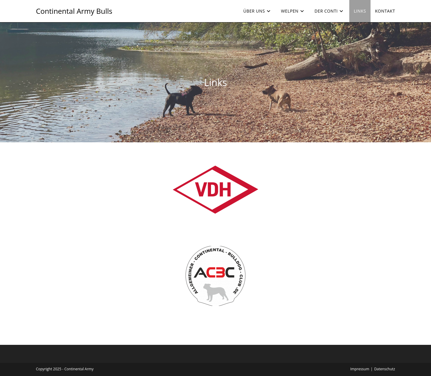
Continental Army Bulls (74, 11)
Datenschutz (384, 369)
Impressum (359, 369)
